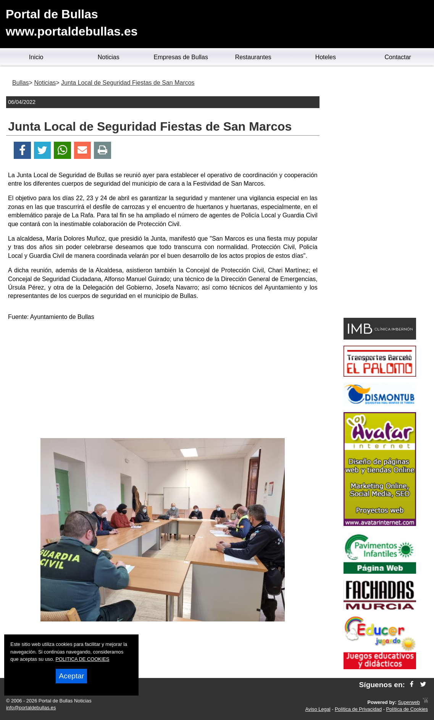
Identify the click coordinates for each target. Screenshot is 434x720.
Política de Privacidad (358, 709)
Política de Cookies (407, 709)
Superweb (409, 702)
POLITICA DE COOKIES (82, 659)
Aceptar (71, 676)
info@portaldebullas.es (31, 707)
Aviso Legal (318, 709)
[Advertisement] (163, 380)
